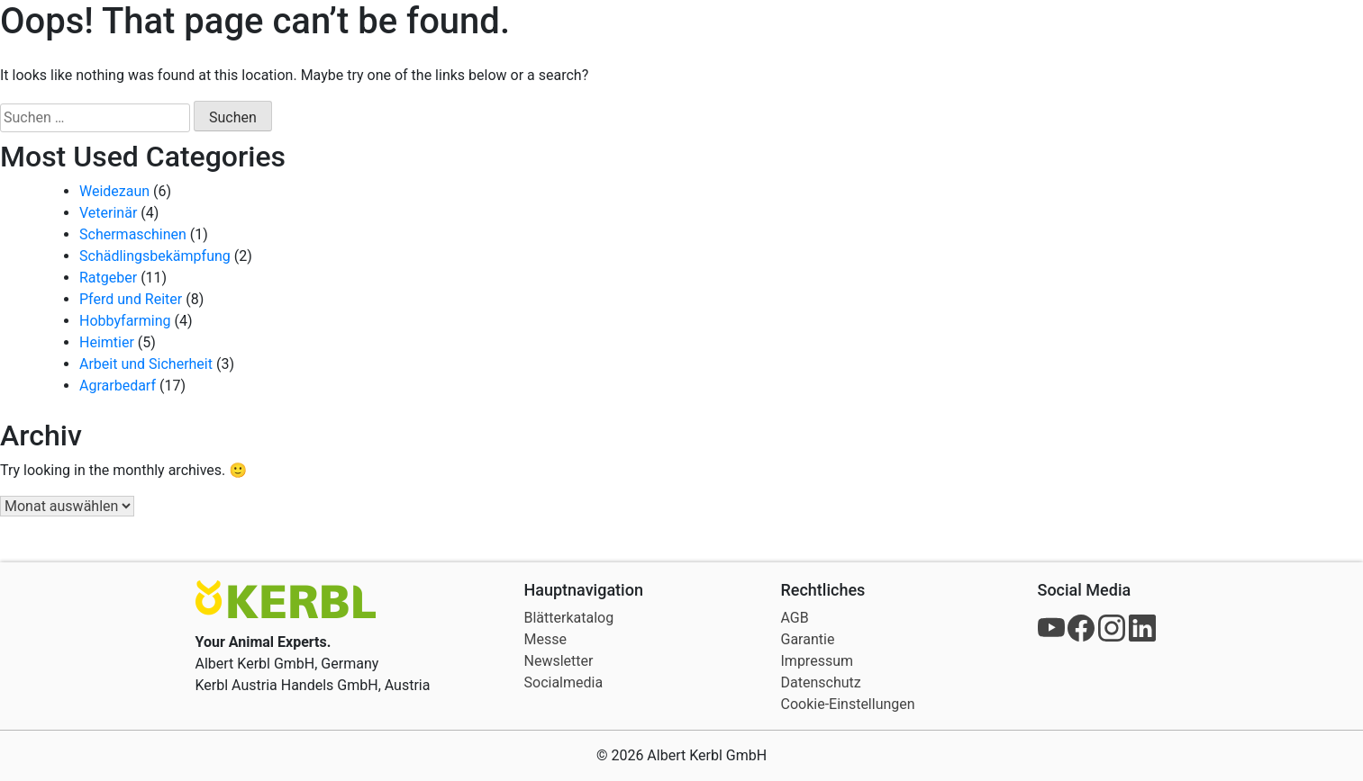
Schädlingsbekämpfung (155, 256)
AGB (795, 617)
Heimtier (106, 342)
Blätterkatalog (569, 617)
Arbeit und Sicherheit (146, 364)
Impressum (817, 660)
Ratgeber (108, 277)
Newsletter (559, 660)
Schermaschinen (132, 234)
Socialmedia (564, 682)
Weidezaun (114, 191)
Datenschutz (821, 682)
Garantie (808, 639)
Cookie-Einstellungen (848, 704)
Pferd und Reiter (130, 299)
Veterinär (108, 212)
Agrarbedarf (117, 385)
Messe (545, 639)
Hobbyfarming (125, 320)
